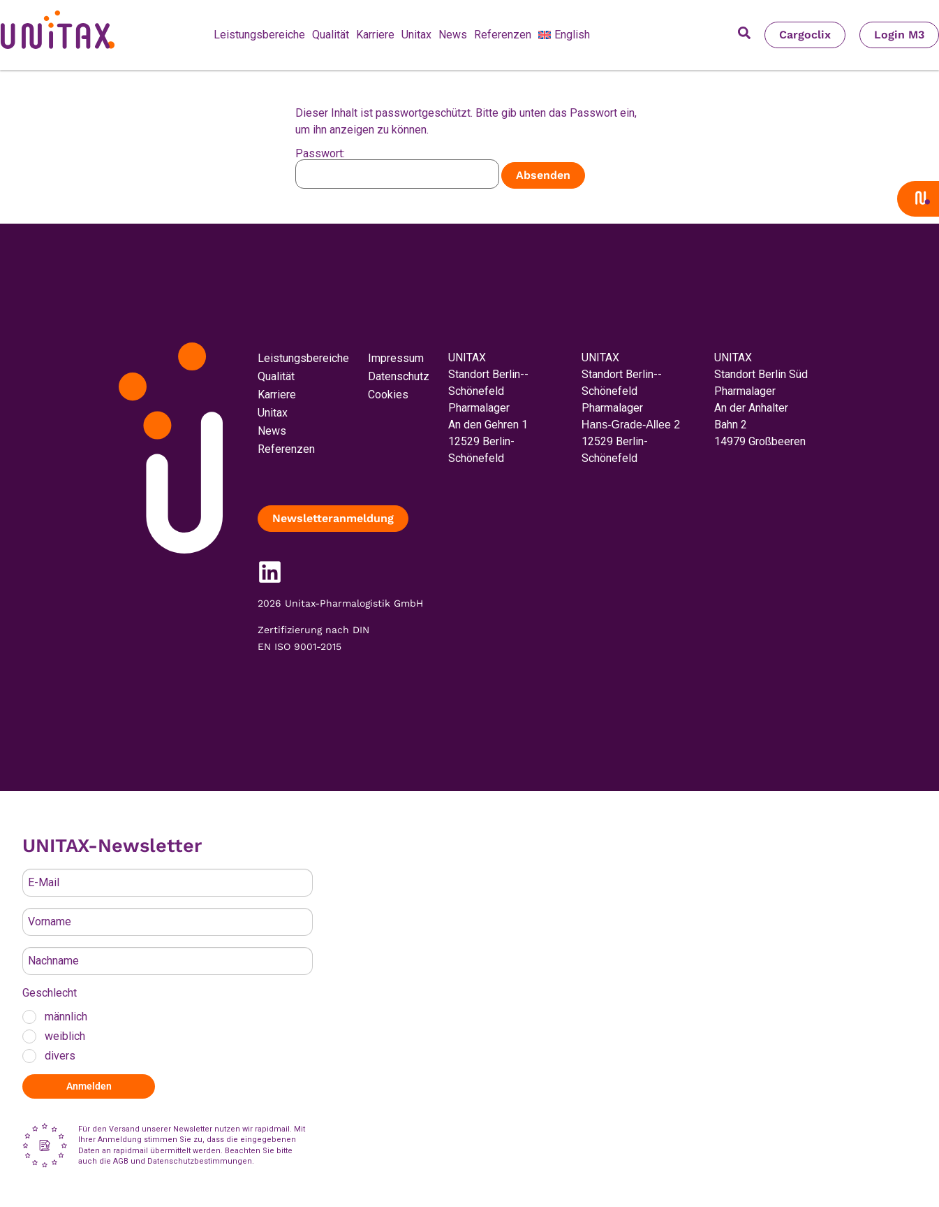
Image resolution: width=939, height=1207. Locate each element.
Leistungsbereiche (259, 34)
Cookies (388, 394)
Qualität (330, 34)
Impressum (396, 358)
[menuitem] (564, 34)
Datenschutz (398, 376)
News (452, 34)
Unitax (416, 34)
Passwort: (397, 168)
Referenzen (502, 34)
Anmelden (89, 1086)
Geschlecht (49, 992)
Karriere (375, 34)
